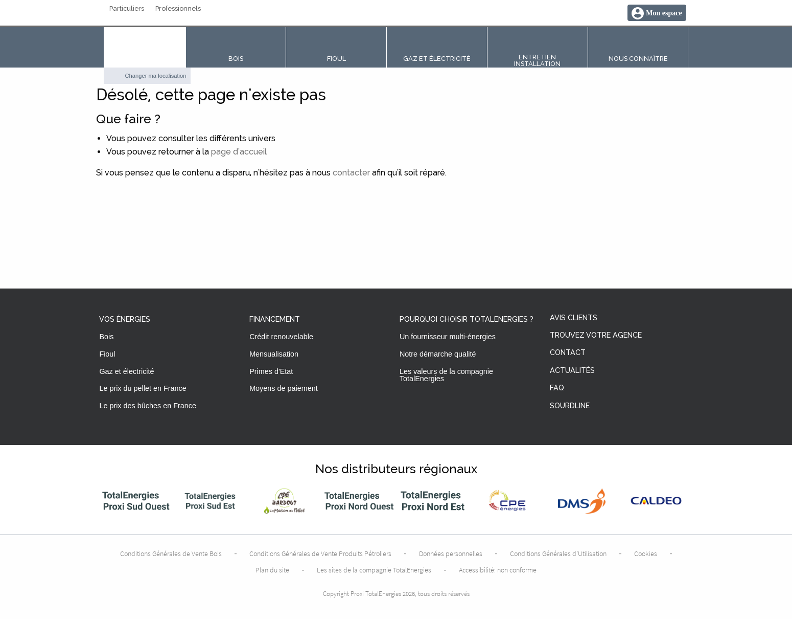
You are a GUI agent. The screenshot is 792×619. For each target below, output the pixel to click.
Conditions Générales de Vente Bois (171, 553)
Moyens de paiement (283, 388)
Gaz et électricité (126, 371)
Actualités (572, 370)
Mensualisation (273, 354)
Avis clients (573, 318)
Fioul (107, 354)
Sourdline (570, 406)
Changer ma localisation (156, 76)
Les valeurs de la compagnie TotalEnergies (446, 375)
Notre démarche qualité (438, 354)
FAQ (557, 388)
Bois (106, 337)
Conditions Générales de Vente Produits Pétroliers (320, 553)
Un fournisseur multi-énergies (448, 337)
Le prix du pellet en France (142, 388)
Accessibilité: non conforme (498, 569)
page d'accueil (239, 152)
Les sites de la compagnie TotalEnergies (374, 569)
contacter (351, 173)
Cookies (645, 553)
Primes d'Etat (271, 371)
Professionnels (178, 9)
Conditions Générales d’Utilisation (558, 553)
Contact (568, 353)
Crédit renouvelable (281, 337)
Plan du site (272, 569)
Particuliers (126, 9)
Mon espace (664, 13)
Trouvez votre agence (596, 335)
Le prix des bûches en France (147, 406)
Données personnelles (450, 553)
